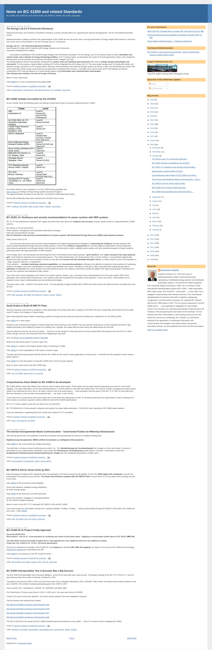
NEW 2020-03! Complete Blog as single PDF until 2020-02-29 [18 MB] (175, 31)
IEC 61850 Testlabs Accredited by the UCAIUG (31, 99)
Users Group (56, 206)
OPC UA (45, 562)
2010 (152, 251)
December (156, 148)
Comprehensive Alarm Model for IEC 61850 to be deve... (174, 175)
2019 (152, 128)
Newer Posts (11, 638)
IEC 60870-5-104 (22, 519)
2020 (152, 124)
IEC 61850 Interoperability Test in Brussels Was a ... (173, 192)
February (156, 226)
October (155, 156)
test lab (35, 206)
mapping (34, 562)
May (154, 213)
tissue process (59, 629)
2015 (152, 144)
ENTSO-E (15, 629)
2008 (152, 259)
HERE (13, 82)
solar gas (40, 373)
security (52, 295)
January (155, 230)
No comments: (41, 86)
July (154, 205)
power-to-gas (28, 373)
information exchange (41, 90)
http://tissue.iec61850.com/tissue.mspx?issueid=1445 (27, 605)
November (156, 152)
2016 (152, 140)
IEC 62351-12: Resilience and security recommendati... (174, 167)
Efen (13, 519)
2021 (152, 120)
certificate (15, 206)
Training (58, 295)
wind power (53, 562)
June (154, 209)
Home (71, 638)
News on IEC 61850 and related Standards (44, 11)
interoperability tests (46, 629)
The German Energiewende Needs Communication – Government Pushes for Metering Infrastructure (60, 431)
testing (41, 206)
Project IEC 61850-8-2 (16, 550)
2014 (152, 235)
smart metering (46, 461)
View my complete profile (157, 330)
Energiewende (28, 90)
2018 (152, 132)
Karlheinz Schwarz (170, 270)
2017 (152, 136)
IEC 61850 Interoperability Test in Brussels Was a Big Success (39, 570)
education (19, 295)
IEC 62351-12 (37, 295)
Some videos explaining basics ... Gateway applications (169, 41)
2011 (152, 247)
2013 (152, 239)
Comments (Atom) (24, 643)
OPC (39, 562)
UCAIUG (48, 206)
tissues (67, 629)
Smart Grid (66, 90)
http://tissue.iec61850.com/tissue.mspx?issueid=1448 (27, 617)
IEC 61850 (23, 206)
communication (17, 90)
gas (13, 373)
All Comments (155, 88)
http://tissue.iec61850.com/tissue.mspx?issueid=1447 (27, 613)
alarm (14, 420)
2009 (152, 255)
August (155, 201)
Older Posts (132, 638)
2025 (152, 104)
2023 (152, 112)
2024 (152, 108)
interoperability (33, 629)
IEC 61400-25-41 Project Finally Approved (28, 530)
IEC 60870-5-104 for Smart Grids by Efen (28, 470)
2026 (152, 100)
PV (35, 373)
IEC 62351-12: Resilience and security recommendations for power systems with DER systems (57, 217)
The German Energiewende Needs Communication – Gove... (176, 179)
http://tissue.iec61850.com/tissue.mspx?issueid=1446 (27, 609)
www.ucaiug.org (12, 192)
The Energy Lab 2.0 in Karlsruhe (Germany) (29, 28)
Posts (152, 84)
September (157, 197)
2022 (152, 116)
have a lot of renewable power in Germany (31, 338)
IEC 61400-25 (21, 420)
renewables (57, 90)
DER (13, 295)
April (154, 217)
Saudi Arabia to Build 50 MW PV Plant (26, 305)
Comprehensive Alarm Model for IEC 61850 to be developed (38, 382)
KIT (51, 90)
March (155, 221)
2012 (152, 243)
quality (30, 206)
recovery (46, 295)
